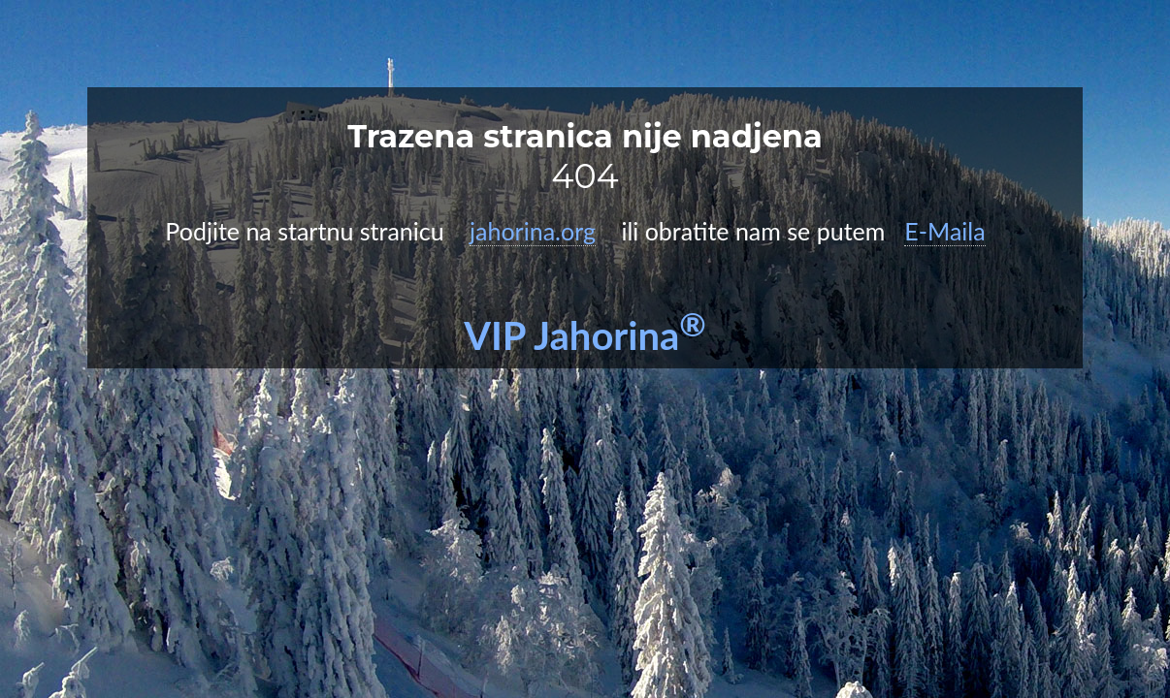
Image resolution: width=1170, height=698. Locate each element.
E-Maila (944, 230)
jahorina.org (533, 230)
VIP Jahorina (585, 335)
